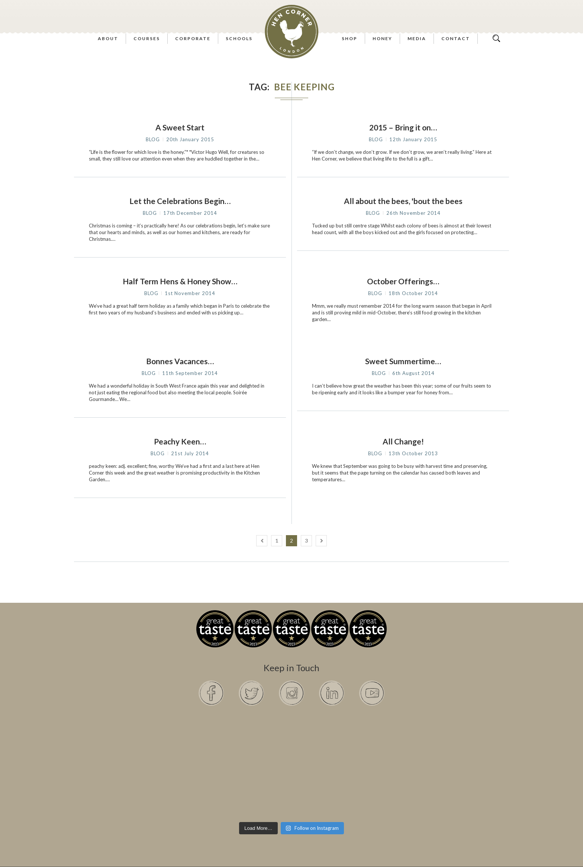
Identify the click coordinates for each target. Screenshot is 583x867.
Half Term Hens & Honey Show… (180, 281)
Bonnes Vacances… (180, 361)
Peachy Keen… (180, 441)
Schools (239, 38)
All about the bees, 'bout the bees (403, 201)
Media (417, 38)
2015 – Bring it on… (403, 127)
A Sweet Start (179, 127)
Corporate (192, 38)
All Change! (403, 441)
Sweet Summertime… (403, 361)
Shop (349, 38)
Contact (455, 38)
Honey (382, 38)
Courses (146, 38)
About (108, 38)
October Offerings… (403, 281)
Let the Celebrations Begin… (180, 201)
